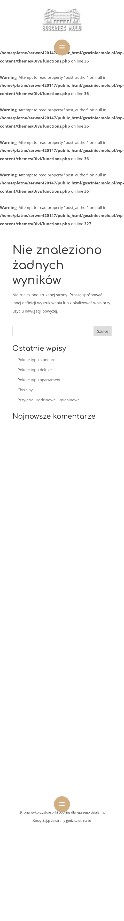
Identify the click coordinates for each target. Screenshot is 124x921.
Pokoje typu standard (37, 359)
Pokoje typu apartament (39, 379)
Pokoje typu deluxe (35, 369)
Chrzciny (25, 389)
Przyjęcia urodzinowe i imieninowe (49, 399)
